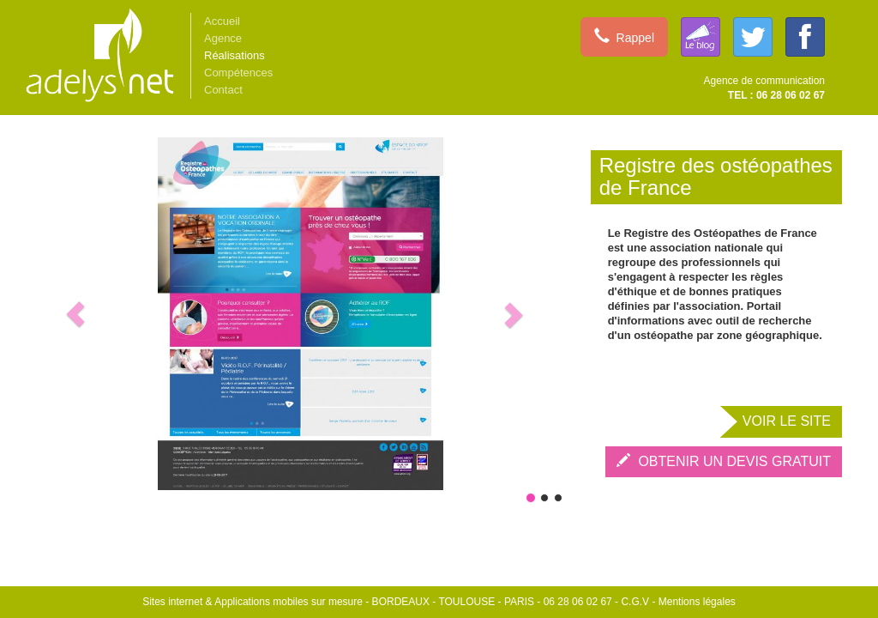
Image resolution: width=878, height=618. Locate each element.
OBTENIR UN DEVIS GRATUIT (723, 461)
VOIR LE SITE (787, 421)
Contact (223, 89)
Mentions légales (697, 602)
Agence (223, 38)
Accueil (222, 21)
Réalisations (234, 55)
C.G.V (635, 602)
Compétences (238, 72)
